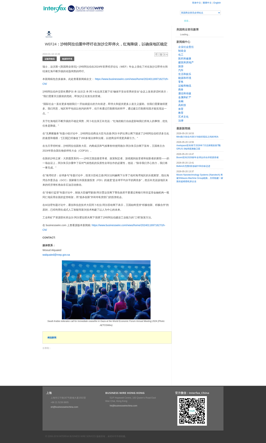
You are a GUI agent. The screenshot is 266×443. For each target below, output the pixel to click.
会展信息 (80, 20)
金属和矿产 (184, 97)
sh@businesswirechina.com (64, 407)
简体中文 (196, 2)
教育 (180, 112)
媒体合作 (95, 20)
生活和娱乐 (184, 74)
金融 (180, 101)
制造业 (182, 50)
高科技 (182, 105)
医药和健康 (184, 58)
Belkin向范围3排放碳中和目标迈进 (193, 166)
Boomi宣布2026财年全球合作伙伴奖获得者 (197, 157)
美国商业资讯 (112, 20)
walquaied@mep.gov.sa (56, 254)
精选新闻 (51, 337)
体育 (180, 108)
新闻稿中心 (64, 20)
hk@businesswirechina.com (123, 405)
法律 (180, 120)
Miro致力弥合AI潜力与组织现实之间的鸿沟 (197, 136)
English (217, 2)
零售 (180, 81)
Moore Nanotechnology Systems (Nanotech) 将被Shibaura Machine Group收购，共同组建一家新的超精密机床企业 (199, 178)
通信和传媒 (184, 93)
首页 (49, 20)
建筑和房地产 (186, 62)
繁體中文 (207, 2)
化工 (180, 54)
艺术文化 (183, 116)
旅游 (180, 66)
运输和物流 (50, 58)
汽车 (180, 70)
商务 (180, 89)
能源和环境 (67, 58)
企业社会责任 (186, 46)
